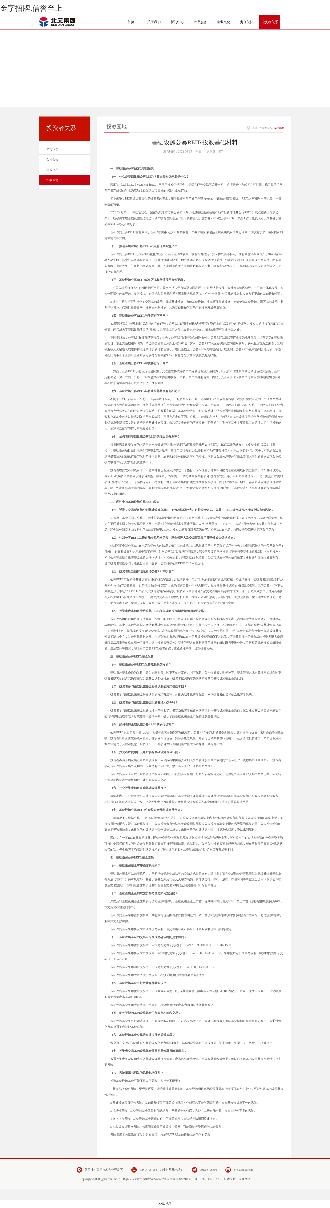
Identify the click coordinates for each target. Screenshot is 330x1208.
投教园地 (52, 180)
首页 (254, 127)
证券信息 (52, 169)
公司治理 (52, 149)
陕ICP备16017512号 (207, 1179)
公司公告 (52, 159)
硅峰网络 (244, 1179)
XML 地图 (165, 1203)
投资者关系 (265, 127)
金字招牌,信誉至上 (31, 8)
